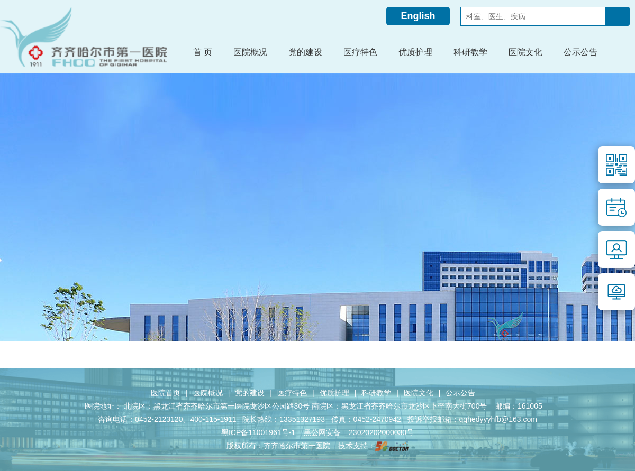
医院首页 (165, 393)
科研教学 (376, 393)
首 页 (202, 52)
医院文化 (418, 393)
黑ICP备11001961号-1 (259, 432)
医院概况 (208, 393)
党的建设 (250, 393)
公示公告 (460, 393)
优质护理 (334, 393)
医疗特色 (292, 393)
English (418, 16)
